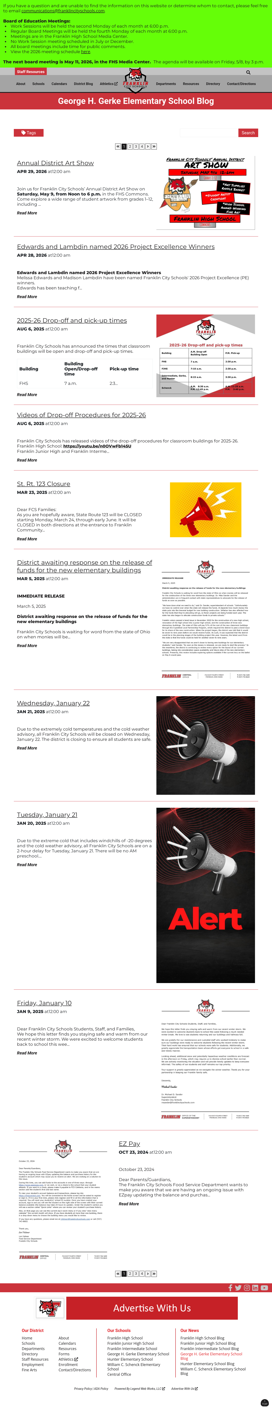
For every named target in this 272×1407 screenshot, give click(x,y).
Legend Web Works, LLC (147, 1395)
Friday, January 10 (45, 1004)
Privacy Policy (83, 1395)
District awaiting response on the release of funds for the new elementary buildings (84, 567)
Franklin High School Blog (202, 1339)
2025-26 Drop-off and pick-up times (73, 321)
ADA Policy (101, 1395)
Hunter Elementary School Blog (208, 1365)
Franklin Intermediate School (133, 1350)
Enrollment (68, 1366)
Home (27, 1339)
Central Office (119, 1381)
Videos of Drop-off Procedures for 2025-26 (83, 416)
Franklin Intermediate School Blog (210, 1350)
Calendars (59, 84)
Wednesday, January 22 (54, 704)
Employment (33, 1366)
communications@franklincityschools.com (63, 11)
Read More (27, 212)
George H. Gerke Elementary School (132, 1358)
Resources (191, 84)
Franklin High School (125, 1339)
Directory (213, 84)
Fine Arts (29, 1372)
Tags (28, 132)
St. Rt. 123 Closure (44, 485)
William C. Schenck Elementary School (134, 1373)
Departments (166, 84)
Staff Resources (31, 71)
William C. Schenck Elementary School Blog (214, 1373)
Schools (38, 84)
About (20, 84)
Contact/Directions (241, 84)
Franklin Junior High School (131, 1345)
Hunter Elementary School (130, 1365)
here (85, 51)
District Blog (83, 84)
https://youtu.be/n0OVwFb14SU (99, 446)
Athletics (109, 84)
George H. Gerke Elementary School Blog (212, 1358)
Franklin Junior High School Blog (208, 1345)
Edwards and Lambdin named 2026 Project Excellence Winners (118, 247)
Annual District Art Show (56, 163)
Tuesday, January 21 (48, 816)
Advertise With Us (184, 1395)
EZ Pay (130, 1145)
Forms (64, 1355)
